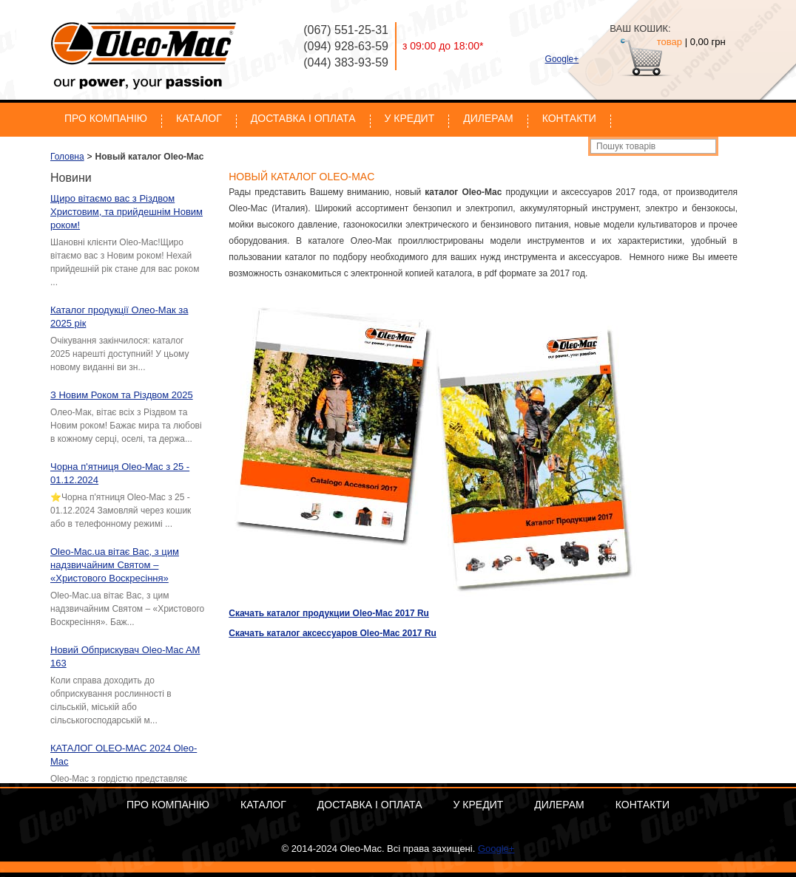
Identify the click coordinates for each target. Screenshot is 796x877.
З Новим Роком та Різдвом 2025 (121, 394)
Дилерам (488, 118)
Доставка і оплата (303, 118)
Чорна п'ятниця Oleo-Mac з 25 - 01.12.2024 (119, 473)
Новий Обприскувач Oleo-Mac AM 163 (125, 656)
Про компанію (105, 118)
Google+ (562, 59)
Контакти (569, 118)
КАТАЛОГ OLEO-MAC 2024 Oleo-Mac (123, 755)
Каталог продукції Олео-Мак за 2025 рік (119, 316)
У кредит (410, 118)
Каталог (199, 118)
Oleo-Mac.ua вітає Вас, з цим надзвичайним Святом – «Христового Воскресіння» (114, 565)
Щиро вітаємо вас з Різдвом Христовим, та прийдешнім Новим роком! (126, 212)
